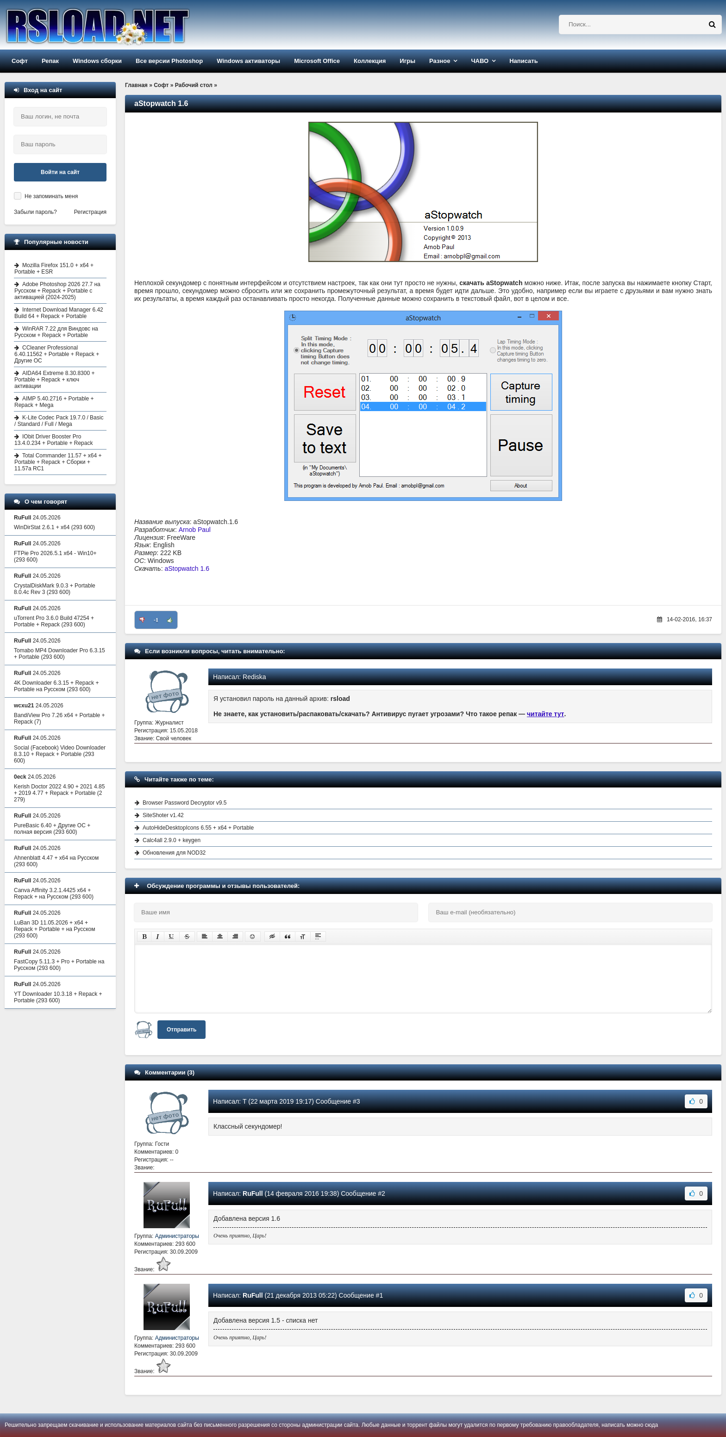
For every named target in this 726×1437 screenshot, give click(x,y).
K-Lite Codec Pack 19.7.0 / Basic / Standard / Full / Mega (58, 420)
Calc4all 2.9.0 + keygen (171, 840)
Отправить (181, 1029)
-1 (156, 620)
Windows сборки (97, 60)
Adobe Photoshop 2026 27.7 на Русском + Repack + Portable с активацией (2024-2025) (57, 290)
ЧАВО (479, 60)
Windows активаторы (248, 60)
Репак (50, 60)
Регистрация (90, 212)
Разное (439, 60)
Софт (20, 60)
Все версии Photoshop (169, 60)
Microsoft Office (317, 60)
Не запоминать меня (51, 196)
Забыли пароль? (35, 212)
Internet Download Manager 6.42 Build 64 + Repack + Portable (58, 312)
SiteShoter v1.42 (163, 815)
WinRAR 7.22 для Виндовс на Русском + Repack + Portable (56, 331)
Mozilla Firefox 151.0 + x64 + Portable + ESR (54, 268)
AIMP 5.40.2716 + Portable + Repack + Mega (54, 401)
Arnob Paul (195, 529)
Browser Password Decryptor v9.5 (184, 803)
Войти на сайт (60, 172)
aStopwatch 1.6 (186, 568)
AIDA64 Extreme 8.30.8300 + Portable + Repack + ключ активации (54, 379)
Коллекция (370, 60)
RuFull (253, 1193)
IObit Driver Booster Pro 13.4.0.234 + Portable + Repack (53, 439)
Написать (523, 60)
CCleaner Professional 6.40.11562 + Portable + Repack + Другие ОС (56, 354)
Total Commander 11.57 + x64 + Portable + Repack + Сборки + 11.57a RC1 (57, 462)
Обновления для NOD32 (174, 853)
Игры (407, 60)
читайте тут (545, 714)
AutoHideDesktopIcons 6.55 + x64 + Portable (198, 828)
